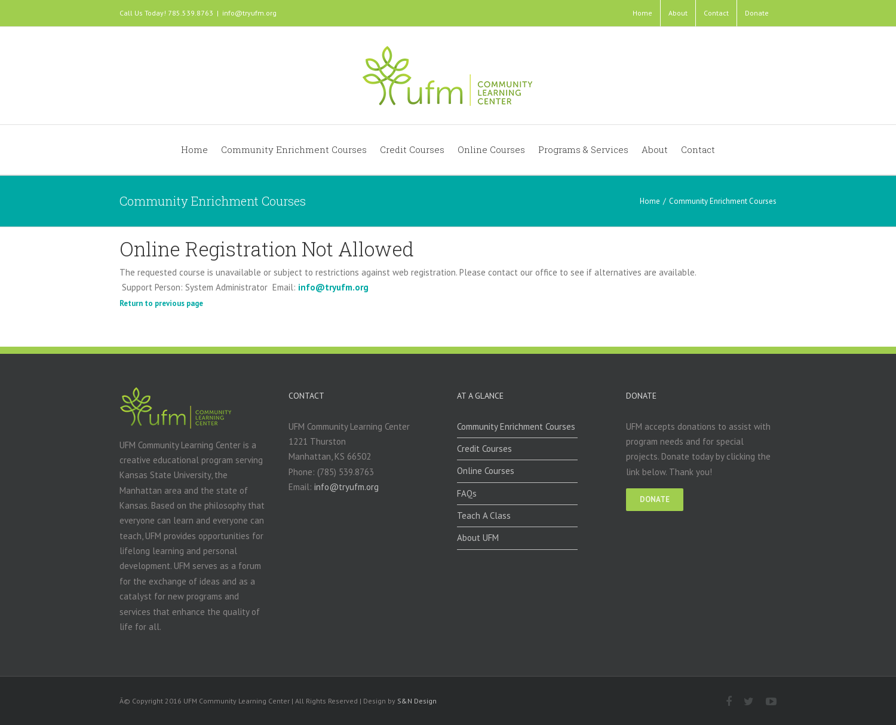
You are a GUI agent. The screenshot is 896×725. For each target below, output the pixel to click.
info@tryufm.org (249, 12)
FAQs (467, 493)
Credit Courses (484, 448)
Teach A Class (484, 515)
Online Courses (485, 470)
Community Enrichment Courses (516, 426)
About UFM (478, 537)
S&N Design (417, 700)
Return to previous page (161, 303)
